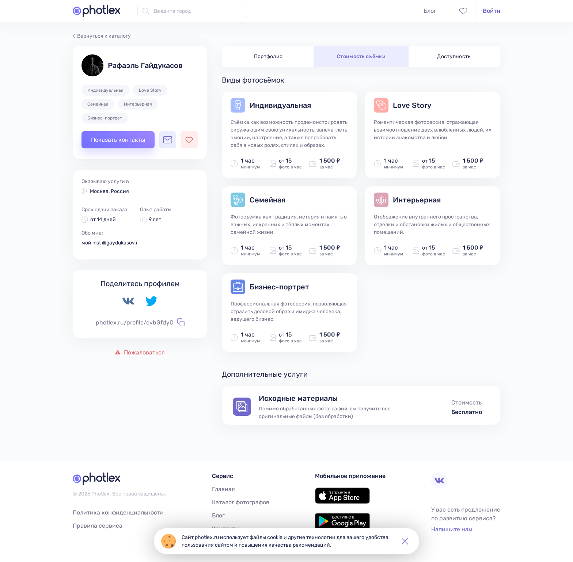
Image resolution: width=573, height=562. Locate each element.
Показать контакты (118, 139)
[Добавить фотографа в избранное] (189, 139)
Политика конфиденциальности (118, 512)
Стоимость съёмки (361, 56)
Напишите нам (452, 529)
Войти (491, 10)
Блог (430, 10)
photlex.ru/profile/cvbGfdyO (140, 322)
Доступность (454, 56)
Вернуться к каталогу (102, 36)
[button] (405, 541)
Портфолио (268, 56)
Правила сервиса (97, 525)
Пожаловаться (140, 352)
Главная (223, 489)
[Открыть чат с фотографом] (167, 139)
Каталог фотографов (240, 502)
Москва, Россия (109, 191)
